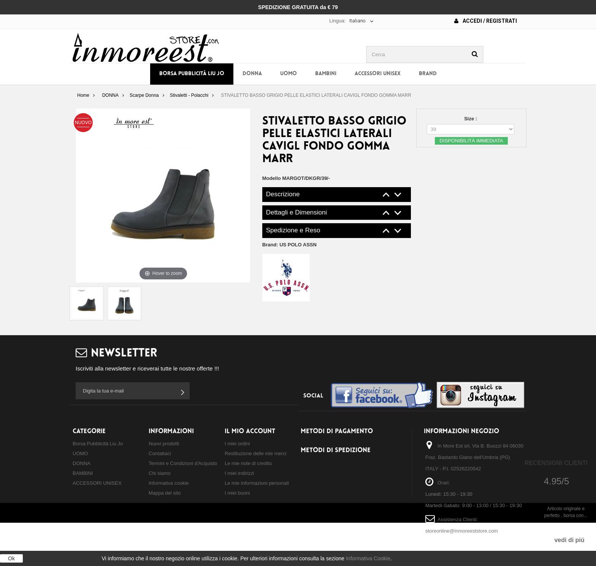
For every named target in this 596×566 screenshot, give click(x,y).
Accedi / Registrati (485, 21)
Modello (271, 178)
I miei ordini (237, 443)
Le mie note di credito (248, 463)
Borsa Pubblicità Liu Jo (191, 74)
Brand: (289, 245)
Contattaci (160, 453)
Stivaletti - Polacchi (189, 95)
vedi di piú (569, 540)
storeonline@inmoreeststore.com (461, 531)
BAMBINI (325, 74)
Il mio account (250, 431)
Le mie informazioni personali (257, 483)
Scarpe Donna (144, 95)
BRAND (428, 74)
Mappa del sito (165, 493)
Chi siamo (160, 473)
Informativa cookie (169, 483)
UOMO (288, 74)
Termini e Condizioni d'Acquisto (183, 463)
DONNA (252, 74)
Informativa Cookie (368, 558)
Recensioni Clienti (556, 463)
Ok (11, 558)
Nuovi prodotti (164, 443)
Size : (471, 118)
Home (83, 95)
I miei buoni (237, 493)
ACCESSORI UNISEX (378, 74)
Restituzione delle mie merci (256, 453)
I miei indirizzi (239, 473)
